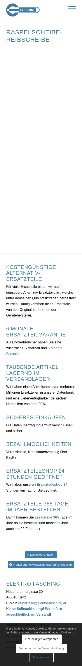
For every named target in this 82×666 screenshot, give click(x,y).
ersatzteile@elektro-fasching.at (42, 603)
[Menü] (70, 9)
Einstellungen (42, 657)
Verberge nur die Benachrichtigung (41, 648)
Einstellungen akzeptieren (41, 639)
